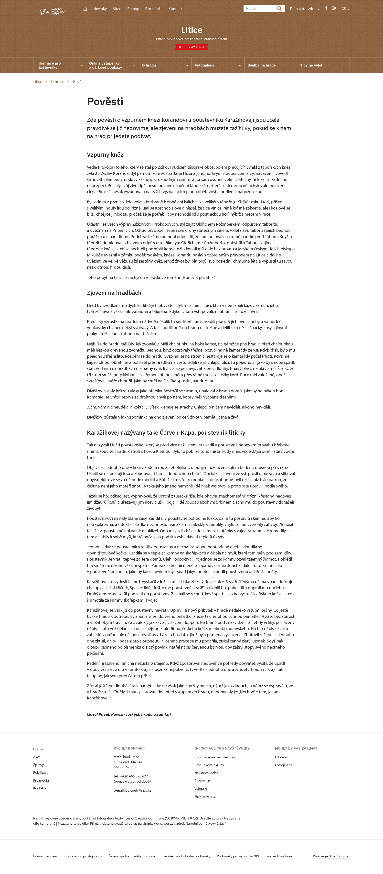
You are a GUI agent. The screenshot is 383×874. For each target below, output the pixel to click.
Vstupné (200, 790)
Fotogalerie (284, 766)
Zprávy (38, 766)
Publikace (40, 774)
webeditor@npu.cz (291, 857)
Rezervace (202, 782)
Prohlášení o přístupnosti (85, 857)
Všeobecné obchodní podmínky (192, 857)
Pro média (153, 8)
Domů (38, 750)
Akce (117, 8)
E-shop (133, 8)
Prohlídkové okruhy (209, 766)
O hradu (281, 758)
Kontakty (40, 789)
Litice (191, 30)
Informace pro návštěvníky (214, 758)
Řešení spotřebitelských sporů (136, 857)
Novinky (100, 8)
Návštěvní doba (206, 774)
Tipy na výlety (204, 798)
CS (346, 8)
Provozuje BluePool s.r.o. (331, 857)
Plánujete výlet (304, 8)
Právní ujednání (45, 857)
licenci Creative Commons (144, 820)
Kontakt (175, 8)
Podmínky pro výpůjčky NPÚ (247, 857)
